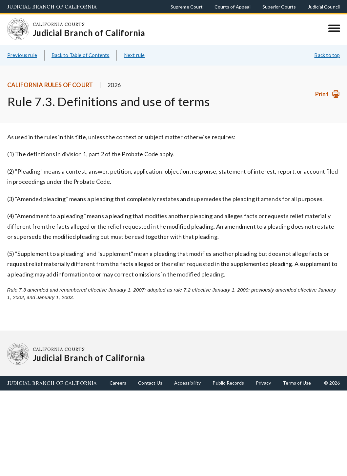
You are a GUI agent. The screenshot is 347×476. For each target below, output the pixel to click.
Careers (118, 383)
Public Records (228, 383)
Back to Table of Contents (80, 55)
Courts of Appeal (232, 7)
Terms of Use (297, 383)
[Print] (327, 94)
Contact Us (150, 383)
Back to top (327, 55)
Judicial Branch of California (52, 7)
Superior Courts (279, 7)
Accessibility (187, 383)
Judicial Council (324, 7)
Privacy (263, 383)
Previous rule (22, 55)
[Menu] (334, 28)
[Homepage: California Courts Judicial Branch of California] (18, 29)
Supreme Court (187, 7)
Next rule (134, 55)
